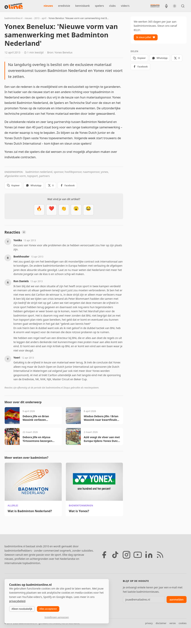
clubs (112, 5)
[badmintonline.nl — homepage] (13, 6)
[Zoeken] (183, 6)
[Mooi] (51, 209)
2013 (36, 18)
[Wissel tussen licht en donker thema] (174, 6)
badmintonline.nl (13, 18)
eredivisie (64, 5)
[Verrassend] (76, 209)
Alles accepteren (48, 608)
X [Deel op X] (51, 185)
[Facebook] (104, 555)
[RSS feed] (160, 555)
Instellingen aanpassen (57, 617)
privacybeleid (17, 601)
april (44, 18)
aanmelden (177, 599)
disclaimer (161, 623)
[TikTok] (115, 555)
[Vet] (39, 209)
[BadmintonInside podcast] (166, 6)
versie (172, 623)
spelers (99, 5)
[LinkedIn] (149, 555)
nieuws (48, 5)
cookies (183, 623)
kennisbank (82, 5)
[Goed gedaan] (63, 209)
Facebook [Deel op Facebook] (67, 185)
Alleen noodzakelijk (22, 608)
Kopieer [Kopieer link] (13, 185)
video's (125, 5)
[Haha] (88, 209)
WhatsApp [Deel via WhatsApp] (33, 185)
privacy (149, 623)
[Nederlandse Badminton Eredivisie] (155, 6)
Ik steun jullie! (145, 37)
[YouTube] (138, 555)
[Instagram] (126, 555)
